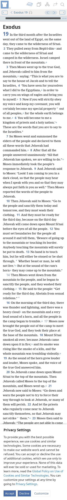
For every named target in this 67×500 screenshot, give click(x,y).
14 (8, 270)
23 (34, 413)
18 (41, 330)
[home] (5, 5)
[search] (62, 4)
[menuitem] (5, 5)
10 (8, 196)
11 (18, 210)
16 (8, 297)
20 (8, 367)
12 (51, 223)
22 (29, 399)
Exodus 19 (19, 12)
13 (27, 246)
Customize (41, 493)
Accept (9, 493)
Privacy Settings (26, 484)
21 (50, 381)
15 (20, 283)
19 (5, 353)
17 (46, 316)
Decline (24, 493)
